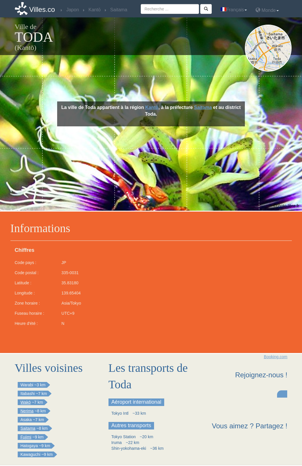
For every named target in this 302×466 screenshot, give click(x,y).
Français (233, 9)
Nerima (27, 411)
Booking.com (275, 356)
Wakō (26, 402)
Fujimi (26, 437)
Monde (267, 10)
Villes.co (42, 9)
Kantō (151, 107)
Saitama (203, 107)
